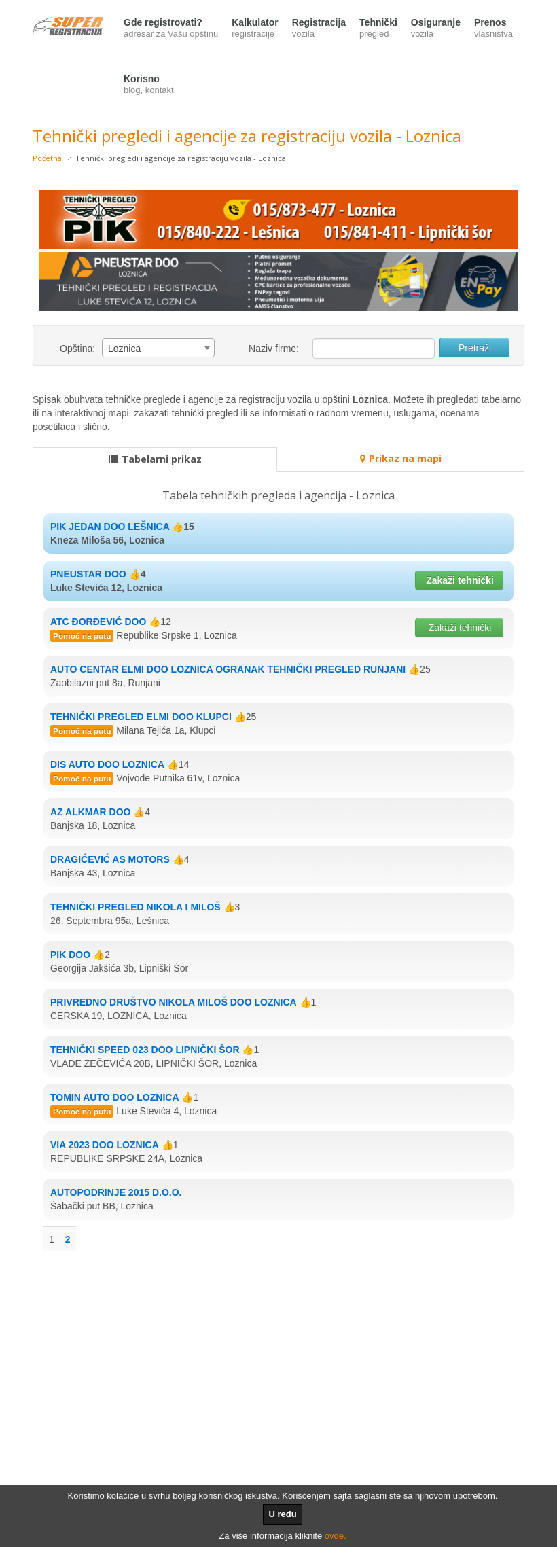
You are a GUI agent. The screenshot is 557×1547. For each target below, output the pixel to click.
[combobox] (158, 347)
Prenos (493, 29)
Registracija (319, 29)
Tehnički (378, 29)
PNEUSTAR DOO (88, 574)
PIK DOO (70, 954)
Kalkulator (255, 29)
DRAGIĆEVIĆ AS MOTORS (110, 859)
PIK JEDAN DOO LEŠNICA (109, 526)
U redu (282, 1514)
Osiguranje (436, 29)
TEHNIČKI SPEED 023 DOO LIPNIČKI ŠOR (145, 1049)
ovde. (335, 1536)
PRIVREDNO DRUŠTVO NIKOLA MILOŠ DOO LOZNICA (173, 1002)
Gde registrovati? (171, 29)
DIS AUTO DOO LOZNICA (107, 764)
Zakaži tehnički (460, 580)
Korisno (149, 85)
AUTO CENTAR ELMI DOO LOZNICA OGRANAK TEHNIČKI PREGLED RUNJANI (228, 669)
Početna (47, 158)
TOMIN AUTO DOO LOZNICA (114, 1097)
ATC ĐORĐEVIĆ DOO (98, 621)
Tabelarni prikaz (155, 458)
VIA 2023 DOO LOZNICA (104, 1144)
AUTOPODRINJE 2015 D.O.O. (115, 1192)
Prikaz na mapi (401, 458)
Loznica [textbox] (124, 348)
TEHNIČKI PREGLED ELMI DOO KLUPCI (141, 716)
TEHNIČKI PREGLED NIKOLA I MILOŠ (135, 907)
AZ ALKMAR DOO (90, 811)
